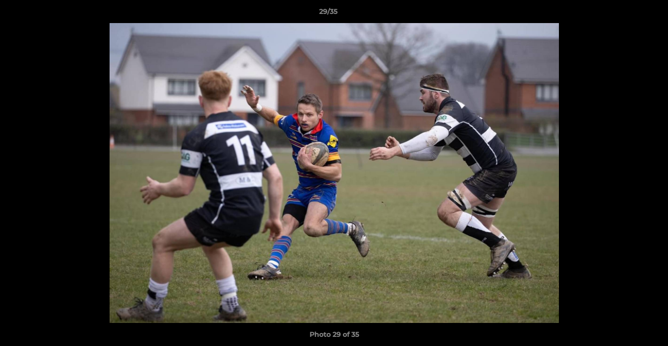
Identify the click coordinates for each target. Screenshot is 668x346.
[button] (627, 14)
